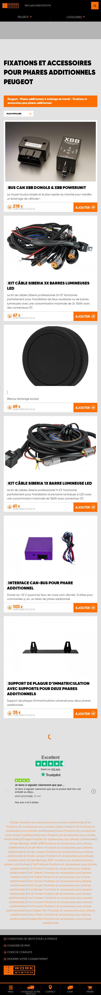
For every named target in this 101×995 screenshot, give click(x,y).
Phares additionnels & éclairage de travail (45, 99)
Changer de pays (18, 945)
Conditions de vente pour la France (32, 938)
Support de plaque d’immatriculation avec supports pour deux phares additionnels (48, 689)
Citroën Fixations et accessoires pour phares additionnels (47, 822)
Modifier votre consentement (27, 958)
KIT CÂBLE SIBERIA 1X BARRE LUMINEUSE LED (50, 483)
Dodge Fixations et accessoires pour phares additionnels (59, 839)
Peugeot (12, 99)
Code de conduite (19, 952)
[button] (18, 114)
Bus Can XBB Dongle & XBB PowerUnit (47, 188)
